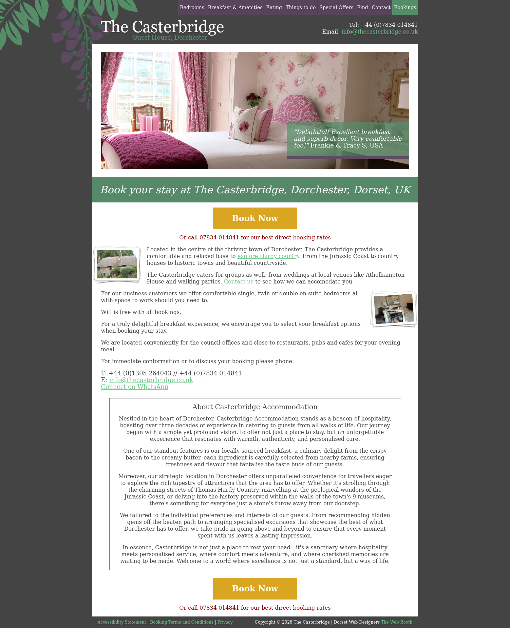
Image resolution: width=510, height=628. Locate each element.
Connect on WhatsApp (134, 387)
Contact (381, 7)
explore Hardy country (268, 256)
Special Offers (336, 7)
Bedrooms (192, 7)
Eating (274, 7)
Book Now (255, 218)
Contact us (238, 281)
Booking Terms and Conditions (181, 622)
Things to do (301, 7)
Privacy (225, 622)
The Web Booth (396, 622)
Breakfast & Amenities (235, 7)
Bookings (405, 7)
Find (362, 7)
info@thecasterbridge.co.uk (380, 31)
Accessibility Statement (122, 622)
